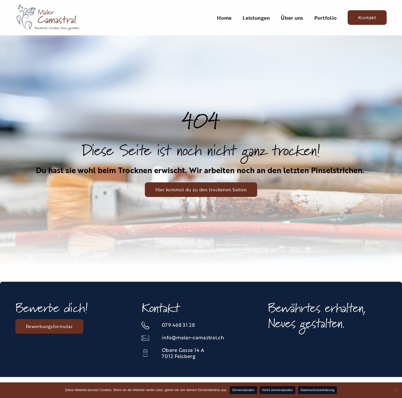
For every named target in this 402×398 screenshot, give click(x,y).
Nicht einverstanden (277, 390)
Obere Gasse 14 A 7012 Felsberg (183, 353)
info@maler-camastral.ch (193, 337)
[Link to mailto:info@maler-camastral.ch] (149, 338)
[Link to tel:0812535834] (149, 325)
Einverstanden (243, 390)
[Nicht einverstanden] (395, 390)
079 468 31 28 (178, 325)
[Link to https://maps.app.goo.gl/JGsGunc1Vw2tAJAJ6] (149, 353)
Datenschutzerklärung (317, 390)
